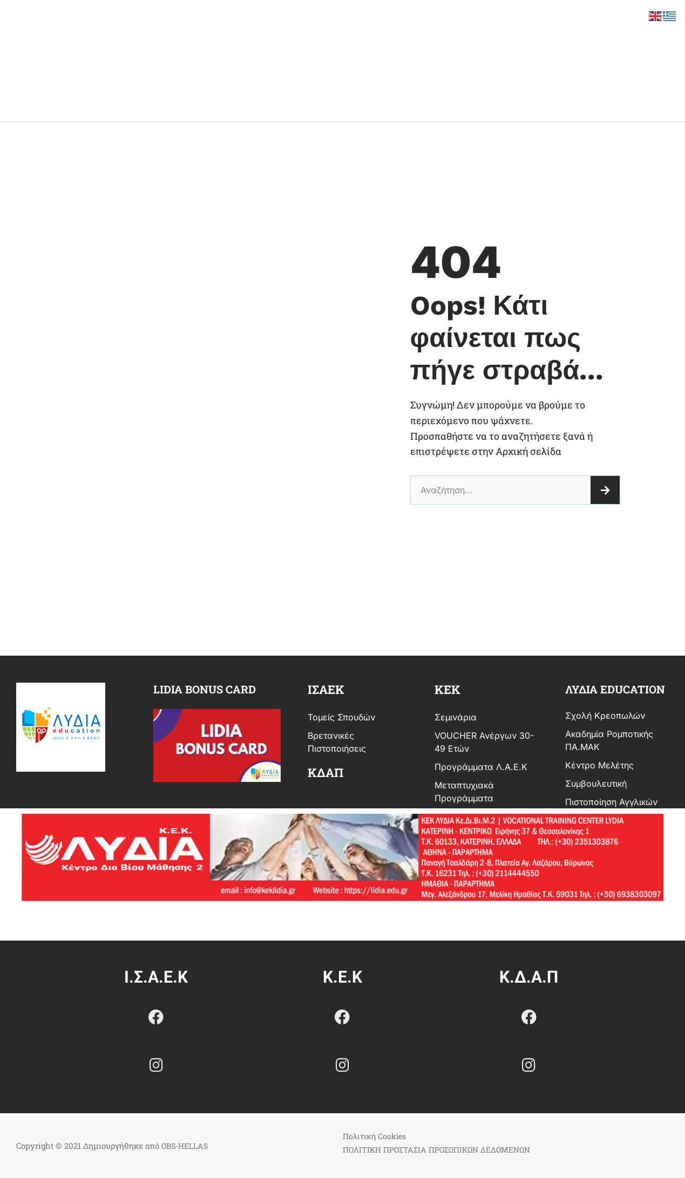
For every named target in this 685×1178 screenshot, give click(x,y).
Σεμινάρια (456, 717)
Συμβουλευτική (596, 783)
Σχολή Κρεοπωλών (605, 715)
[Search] (605, 490)
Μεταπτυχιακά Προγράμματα (464, 792)
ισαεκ (326, 689)
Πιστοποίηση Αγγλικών (611, 801)
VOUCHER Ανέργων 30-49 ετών (484, 742)
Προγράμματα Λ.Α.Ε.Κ (481, 766)
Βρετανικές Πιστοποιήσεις (337, 742)
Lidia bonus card (204, 689)
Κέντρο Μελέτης (599, 765)
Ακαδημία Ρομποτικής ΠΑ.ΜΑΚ (609, 740)
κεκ (447, 689)
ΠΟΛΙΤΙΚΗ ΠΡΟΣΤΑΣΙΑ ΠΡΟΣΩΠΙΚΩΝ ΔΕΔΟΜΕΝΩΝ (443, 1149)
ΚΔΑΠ (325, 772)
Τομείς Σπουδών (341, 717)
